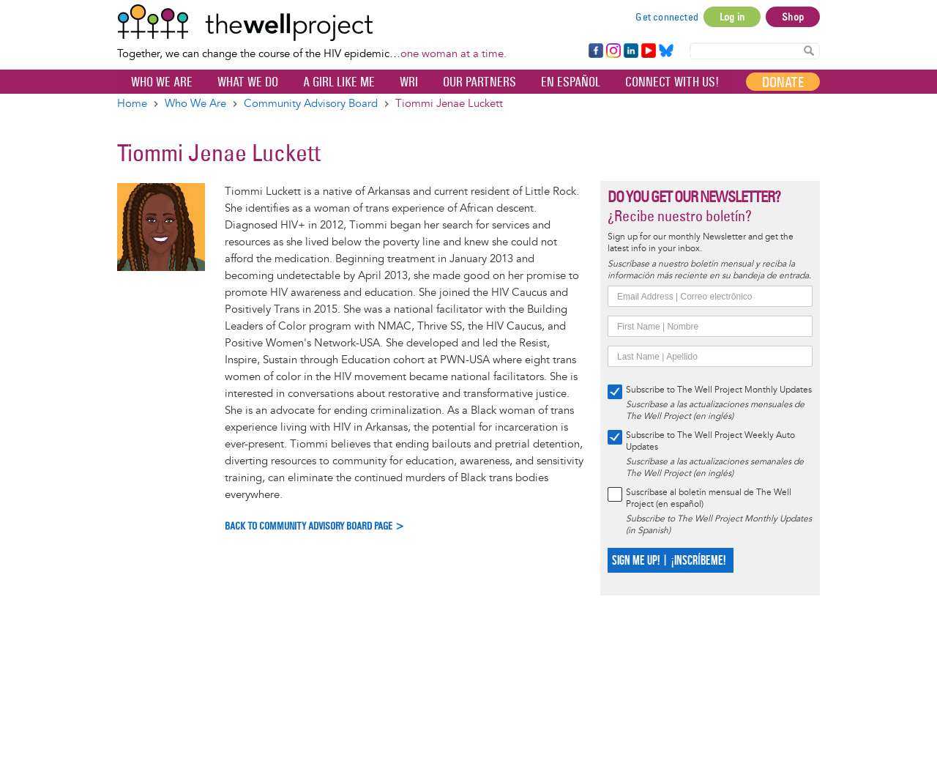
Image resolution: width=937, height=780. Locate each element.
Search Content (809, 50)
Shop (793, 16)
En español (570, 82)
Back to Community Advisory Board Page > (315, 526)
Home (132, 104)
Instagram (612, 51)
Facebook (595, 51)
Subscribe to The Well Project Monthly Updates (719, 390)
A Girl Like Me (339, 82)
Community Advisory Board (311, 104)
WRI (409, 82)
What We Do (247, 82)
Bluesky (666, 51)
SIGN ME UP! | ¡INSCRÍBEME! (668, 560)
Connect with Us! (672, 82)
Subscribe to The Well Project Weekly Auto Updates (710, 441)
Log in (732, 16)
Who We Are (162, 82)
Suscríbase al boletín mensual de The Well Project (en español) (708, 498)
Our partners (479, 82)
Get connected (666, 16)
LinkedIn (631, 51)
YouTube (647, 51)
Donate (783, 82)
